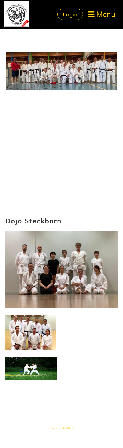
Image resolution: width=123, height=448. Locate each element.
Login (70, 14)
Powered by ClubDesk (61, 428)
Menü (101, 14)
